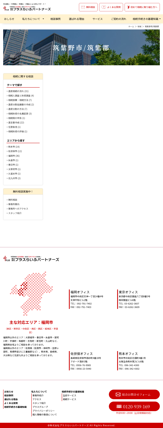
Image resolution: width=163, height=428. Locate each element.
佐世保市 (15, 151)
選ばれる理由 (76, 19)
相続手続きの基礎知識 (145, 19)
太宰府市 (14, 169)
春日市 (13, 164)
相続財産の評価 (17, 131)
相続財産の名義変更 (20, 113)
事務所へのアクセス (18, 208)
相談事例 (55, 19)
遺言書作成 (16, 122)
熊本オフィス (128, 353)
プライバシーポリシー (43, 410)
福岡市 (14, 155)
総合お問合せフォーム (133, 394)
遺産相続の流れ (18, 91)
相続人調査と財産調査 (21, 95)
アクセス (36, 399)
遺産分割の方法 (17, 109)
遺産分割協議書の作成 (21, 104)
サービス (97, 19)
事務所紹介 (38, 395)
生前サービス (69, 395)
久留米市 (14, 173)
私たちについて (31, 19)
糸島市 (13, 160)
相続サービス (69, 399)
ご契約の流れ (118, 19)
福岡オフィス (80, 292)
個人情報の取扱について (44, 414)
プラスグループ (40, 406)
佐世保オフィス (82, 353)
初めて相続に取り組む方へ (142, 7)
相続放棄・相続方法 (20, 100)
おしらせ (9, 19)
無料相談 (88, 7)
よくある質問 (111, 7)
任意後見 (14, 126)
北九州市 (14, 178)
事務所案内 (13, 204)
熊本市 (14, 146)
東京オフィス (128, 292)
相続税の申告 (16, 118)
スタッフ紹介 (15, 213)
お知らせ (8, 391)
